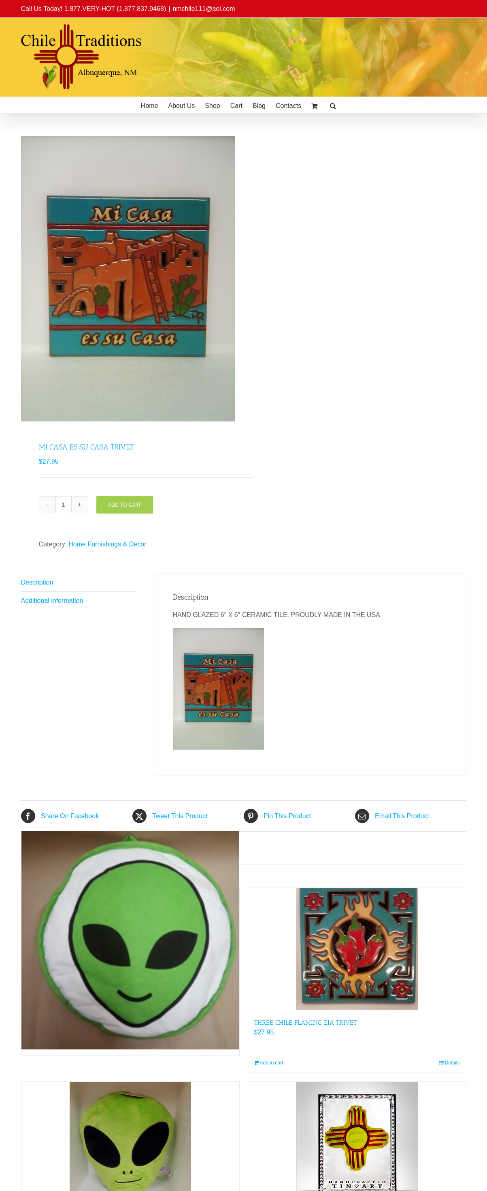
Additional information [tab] (52, 600)
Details (452, 1063)
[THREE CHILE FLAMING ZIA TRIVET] (357, 949)
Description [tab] (37, 582)
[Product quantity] (63, 505)
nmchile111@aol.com (203, 8)
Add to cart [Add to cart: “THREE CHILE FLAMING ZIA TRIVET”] (271, 1063)
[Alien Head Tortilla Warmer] (130, 940)
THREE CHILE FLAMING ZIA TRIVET (305, 1022)
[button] (333, 105)
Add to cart (124, 504)
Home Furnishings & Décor (107, 544)
